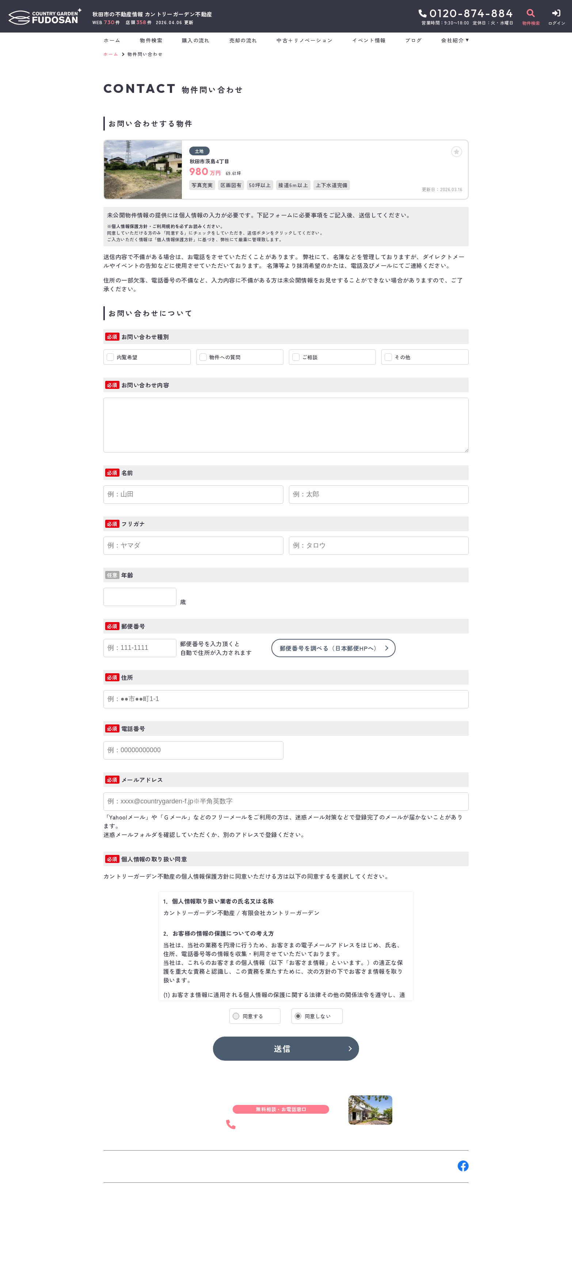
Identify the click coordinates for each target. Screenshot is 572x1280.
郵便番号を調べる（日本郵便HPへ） (330, 648)
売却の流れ (243, 40)
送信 (282, 1048)
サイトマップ (280, 1269)
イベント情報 (369, 40)
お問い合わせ (125, 1166)
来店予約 (185, 1166)
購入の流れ (196, 40)
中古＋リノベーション (305, 40)
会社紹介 (452, 40)
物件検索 (151, 40)
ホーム (112, 40)
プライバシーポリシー (230, 1269)
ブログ (413, 40)
